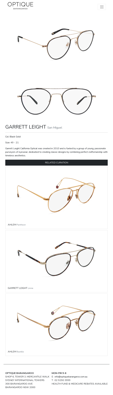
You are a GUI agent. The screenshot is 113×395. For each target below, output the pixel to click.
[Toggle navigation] (102, 7)
